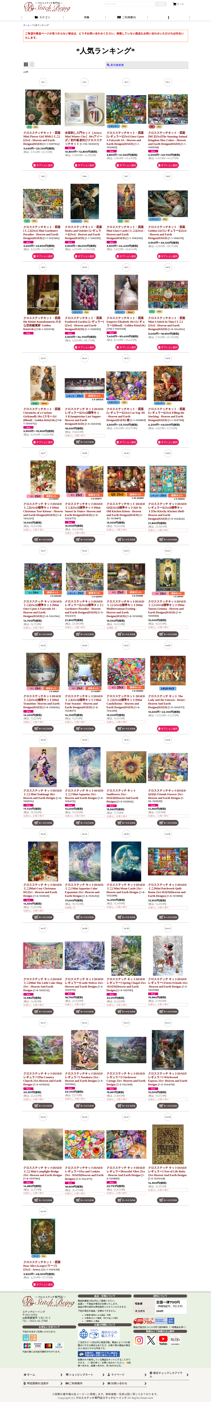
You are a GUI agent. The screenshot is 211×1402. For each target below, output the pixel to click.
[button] (169, 17)
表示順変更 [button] (115, 65)
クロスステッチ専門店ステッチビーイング (101, 1397)
